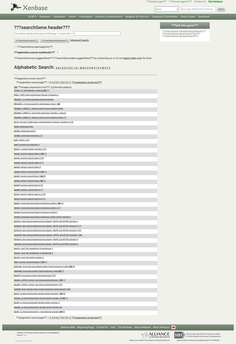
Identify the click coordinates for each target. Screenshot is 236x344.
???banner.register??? (180, 1)
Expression (59, 16)
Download (203, 16)
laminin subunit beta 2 (27, 181)
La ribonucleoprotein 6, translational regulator (37, 312)
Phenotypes (85, 16)
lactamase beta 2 (25, 131)
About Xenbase (142, 327)
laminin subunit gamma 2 (28, 199)
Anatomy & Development (108, 16)
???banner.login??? (157, 1)
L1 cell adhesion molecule (29, 90)
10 (66, 82)
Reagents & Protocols (136, 16)
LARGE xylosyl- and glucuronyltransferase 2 (37, 284)
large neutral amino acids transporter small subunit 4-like (42, 289)
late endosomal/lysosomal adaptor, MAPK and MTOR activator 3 (46, 230)
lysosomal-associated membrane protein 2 (36, 208)
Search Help (129, 58)
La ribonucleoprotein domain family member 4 (37, 303)
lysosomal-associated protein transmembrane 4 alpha (42, 266)
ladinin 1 (20, 140)
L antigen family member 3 (29, 149)
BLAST (32, 16)
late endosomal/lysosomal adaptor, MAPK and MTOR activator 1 (46, 221)
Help (112, 327)
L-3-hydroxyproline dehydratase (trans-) (36, 104)
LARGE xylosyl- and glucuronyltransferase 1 (37, 280)
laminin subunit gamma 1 (28, 194)
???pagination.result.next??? (87, 82)
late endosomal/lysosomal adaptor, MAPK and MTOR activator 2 (46, 226)
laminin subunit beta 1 (27, 176)
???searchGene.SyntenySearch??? (180, 36)
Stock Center (187, 16)
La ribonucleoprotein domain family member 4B (38, 307)
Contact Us (200, 1)
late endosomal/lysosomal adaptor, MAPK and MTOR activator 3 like (48, 235)
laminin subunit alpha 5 (27, 172)
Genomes (44, 16)
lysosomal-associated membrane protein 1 (36, 203)
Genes (72, 16)
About (161, 327)
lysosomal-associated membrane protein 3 (36, 212)
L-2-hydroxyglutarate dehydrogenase (34, 99)
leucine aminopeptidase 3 (28, 262)
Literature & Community (164, 16)
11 (69, 82)
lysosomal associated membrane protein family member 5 (42, 217)
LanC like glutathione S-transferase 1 (33, 248)
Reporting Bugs (86, 327)
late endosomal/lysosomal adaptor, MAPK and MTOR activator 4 (46, 239)
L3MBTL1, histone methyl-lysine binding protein (38, 108)
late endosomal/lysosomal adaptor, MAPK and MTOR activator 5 (46, 244)
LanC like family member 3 (29, 257)
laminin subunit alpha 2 (27, 158)
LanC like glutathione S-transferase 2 (33, 253)
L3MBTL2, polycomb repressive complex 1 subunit (40, 113)
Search (221, 9)
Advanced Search (79, 40)
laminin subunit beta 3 (27, 185)
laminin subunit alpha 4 (27, 167)
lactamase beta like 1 (27, 135)
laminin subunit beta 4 (27, 190)
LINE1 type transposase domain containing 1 (36, 95)
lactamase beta (23, 126)
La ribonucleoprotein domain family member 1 (37, 294)
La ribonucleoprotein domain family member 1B (38, 298)
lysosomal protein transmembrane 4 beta (36, 271)
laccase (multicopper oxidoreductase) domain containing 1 (42, 122)
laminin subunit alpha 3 (27, 163)
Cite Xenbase (125, 327)
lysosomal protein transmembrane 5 (33, 275)
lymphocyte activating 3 (26, 144)
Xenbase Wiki (68, 327)
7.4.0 (25, 335)
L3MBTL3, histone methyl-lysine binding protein (39, 117)
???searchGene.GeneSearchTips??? (181, 33)
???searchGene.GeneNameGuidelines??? (184, 31)
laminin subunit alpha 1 (27, 154)
